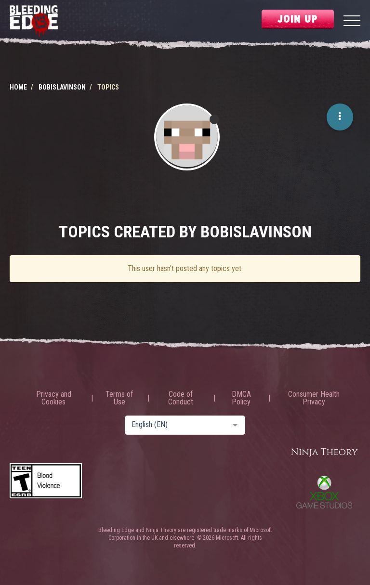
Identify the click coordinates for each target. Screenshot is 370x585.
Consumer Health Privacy (314, 398)
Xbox (324, 492)
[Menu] (352, 22)
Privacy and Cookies (53, 398)
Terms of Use (119, 398)
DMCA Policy (241, 398)
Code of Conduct (180, 398)
